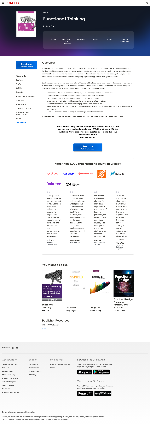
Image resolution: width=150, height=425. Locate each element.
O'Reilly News (7, 371)
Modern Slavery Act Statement (57, 419)
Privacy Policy (35, 371)
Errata (44, 328)
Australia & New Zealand (60, 364)
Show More (21, 122)
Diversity (6, 389)
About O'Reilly (9, 359)
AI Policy (32, 375)
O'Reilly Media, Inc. (124, 40)
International (56, 359)
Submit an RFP (8, 385)
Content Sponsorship (11, 392)
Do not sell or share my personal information (18, 412)
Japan (52, 368)
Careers (5, 368)
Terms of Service (8, 419)
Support (33, 359)
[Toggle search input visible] (147, 3)
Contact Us (33, 364)
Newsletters (34, 368)
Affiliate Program (9, 382)
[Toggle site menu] (3, 3)
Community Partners (10, 378)
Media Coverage (9, 375)
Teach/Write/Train (10, 364)
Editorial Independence (35, 419)
